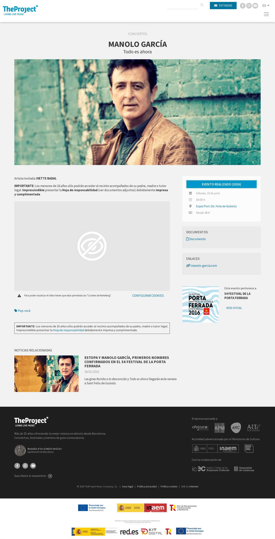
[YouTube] (33, 465)
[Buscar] (202, 5)
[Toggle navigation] (266, 14)
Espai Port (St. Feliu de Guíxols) (216, 206)
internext (193, 486)
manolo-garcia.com (201, 265)
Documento (196, 239)
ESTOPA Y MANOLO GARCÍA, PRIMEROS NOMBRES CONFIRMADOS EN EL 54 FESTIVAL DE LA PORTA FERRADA (126, 361)
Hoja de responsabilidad (68, 330)
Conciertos (137, 34)
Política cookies (169, 486)
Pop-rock (22, 311)
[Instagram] (249, 5)
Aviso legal (128, 486)
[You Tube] (255, 5)
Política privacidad (147, 486)
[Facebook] (243, 5)
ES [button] (264, 5)
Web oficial (234, 308)
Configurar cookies (148, 295)
